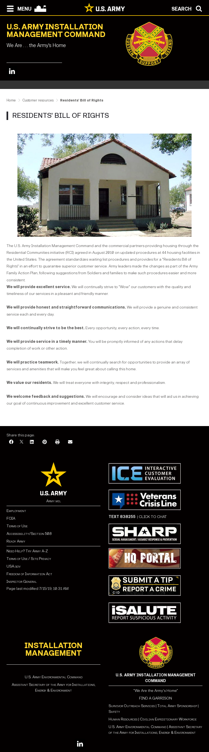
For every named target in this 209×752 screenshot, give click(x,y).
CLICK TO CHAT (153, 516)
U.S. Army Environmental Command (53, 677)
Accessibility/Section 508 (29, 533)
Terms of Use (17, 526)
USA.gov (13, 566)
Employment (16, 510)
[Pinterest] (44, 442)
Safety (114, 711)
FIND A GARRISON (155, 698)
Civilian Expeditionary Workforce (168, 719)
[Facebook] (11, 442)
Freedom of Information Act (29, 574)
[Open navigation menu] (18, 8)
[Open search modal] (188, 8)
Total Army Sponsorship (177, 706)
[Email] (70, 442)
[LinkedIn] (31, 442)
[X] (21, 442)
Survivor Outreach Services (132, 706)
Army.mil (53, 501)
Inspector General (22, 581)
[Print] (57, 442)
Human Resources (123, 719)
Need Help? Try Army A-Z (27, 551)
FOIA (11, 518)
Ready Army (16, 541)
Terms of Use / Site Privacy (29, 558)
